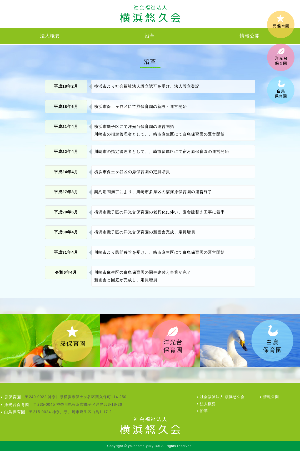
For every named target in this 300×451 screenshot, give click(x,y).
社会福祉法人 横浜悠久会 (222, 397)
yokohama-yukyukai (144, 446)
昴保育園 (12, 397)
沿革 (150, 35)
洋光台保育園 (16, 404)
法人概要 (50, 35)
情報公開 (250, 35)
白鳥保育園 (14, 412)
